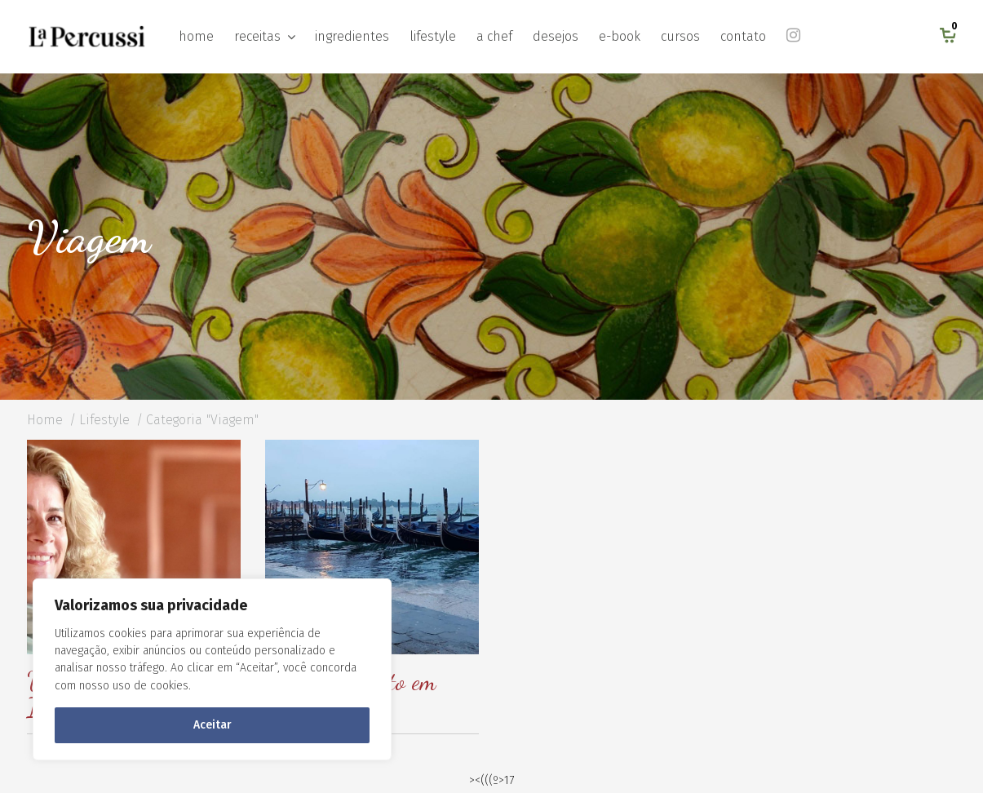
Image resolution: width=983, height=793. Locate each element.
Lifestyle (104, 420)
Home (45, 420)
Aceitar (212, 725)
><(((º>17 (491, 780)
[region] (212, 669)
